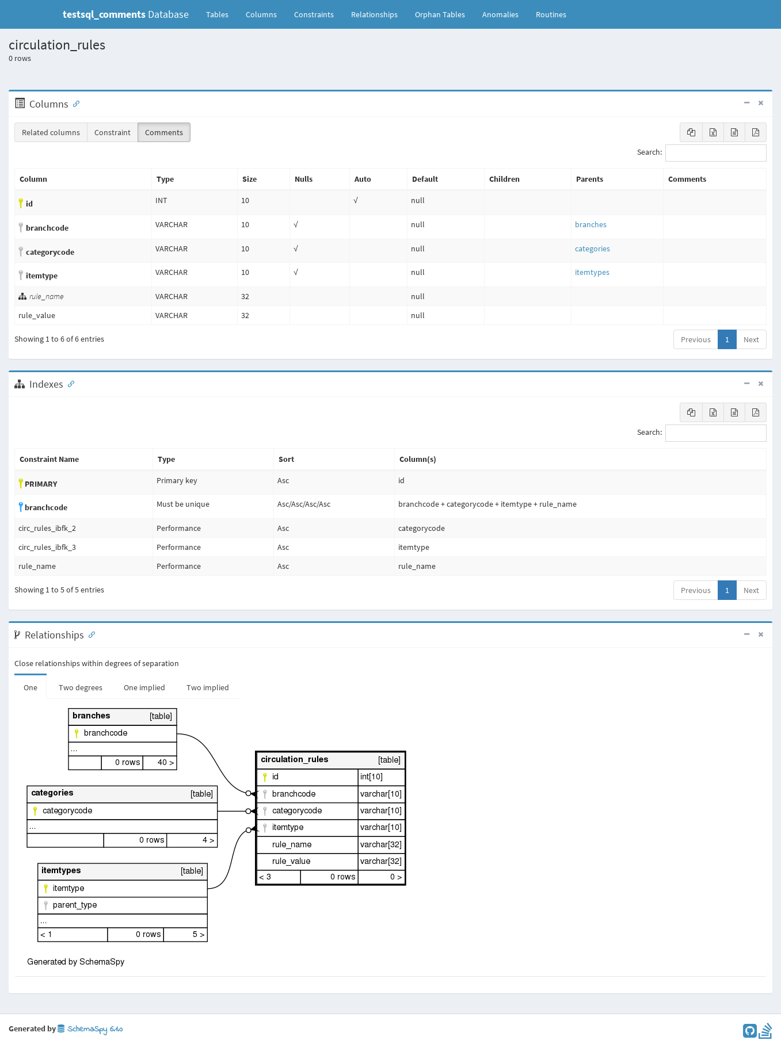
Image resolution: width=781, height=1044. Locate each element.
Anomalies (500, 14)
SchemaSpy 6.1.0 (90, 1029)
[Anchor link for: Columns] (73, 103)
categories (592, 248)
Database (126, 14)
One (30, 687)
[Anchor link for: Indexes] (68, 383)
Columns (261, 14)
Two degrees (80, 687)
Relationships (374, 14)
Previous (696, 339)
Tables (221, 14)
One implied (144, 687)
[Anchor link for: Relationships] (89, 634)
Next (751, 339)
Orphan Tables (440, 14)
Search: (702, 153)
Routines (551, 14)
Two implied (207, 687)
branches (591, 224)
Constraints (314, 14)
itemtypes (592, 272)
